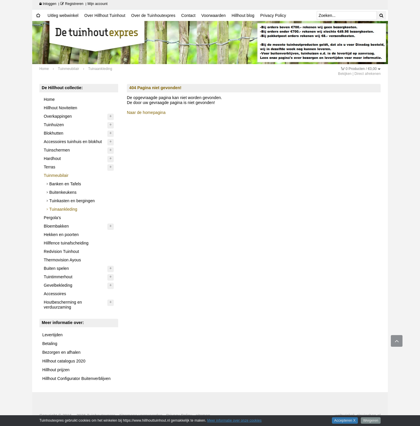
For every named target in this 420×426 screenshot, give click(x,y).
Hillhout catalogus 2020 (63, 361)
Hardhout (52, 158)
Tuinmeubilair (56, 175)
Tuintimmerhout (58, 276)
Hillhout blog (243, 15)
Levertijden (52, 334)
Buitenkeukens (62, 192)
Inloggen (47, 4)
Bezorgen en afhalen (61, 352)
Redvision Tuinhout (61, 251)
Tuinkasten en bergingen (72, 200)
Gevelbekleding (58, 285)
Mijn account (98, 4)
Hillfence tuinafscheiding (66, 243)
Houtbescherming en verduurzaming (63, 304)
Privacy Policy (273, 15)
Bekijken (344, 74)
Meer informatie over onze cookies (234, 420)
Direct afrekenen (367, 74)
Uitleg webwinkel (63, 15)
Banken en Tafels (65, 184)
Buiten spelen (56, 268)
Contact (188, 15)
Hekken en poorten (61, 234)
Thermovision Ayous (62, 260)
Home (49, 99)
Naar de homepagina (146, 112)
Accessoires (55, 293)
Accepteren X (345, 420)
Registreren (71, 4)
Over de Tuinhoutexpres (153, 15)
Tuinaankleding (63, 209)
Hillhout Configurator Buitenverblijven (76, 378)
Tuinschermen (57, 150)
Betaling (49, 343)
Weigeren (370, 420)
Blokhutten (53, 133)
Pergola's (52, 217)
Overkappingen (58, 116)
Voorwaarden (213, 15)
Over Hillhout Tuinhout (104, 15)
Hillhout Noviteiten (60, 107)
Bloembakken (56, 226)
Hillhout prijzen (55, 369)
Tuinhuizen (54, 124)
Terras (49, 167)
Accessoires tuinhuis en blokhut (73, 141)
